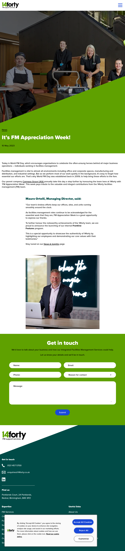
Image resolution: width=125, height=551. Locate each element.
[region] (50, 531)
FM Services (8, 512)
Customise (84, 538)
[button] (11, 531)
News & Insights (51, 244)
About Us (73, 512)
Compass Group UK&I (33, 181)
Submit (62, 412)
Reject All (83, 530)
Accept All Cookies (83, 522)
